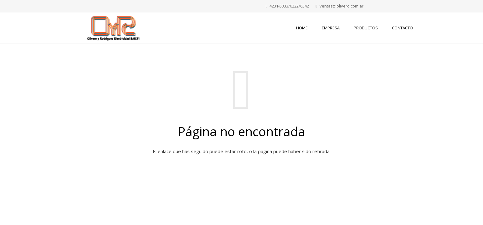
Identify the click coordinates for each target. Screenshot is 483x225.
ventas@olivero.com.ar (341, 6)
